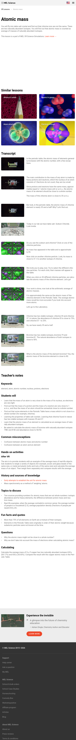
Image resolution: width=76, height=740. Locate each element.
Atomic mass (17, 9)
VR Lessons (5, 9)
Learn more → (50, 36)
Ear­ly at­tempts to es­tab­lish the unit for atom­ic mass (25, 480)
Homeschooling (8, 693)
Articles (5, 712)
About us (6, 729)
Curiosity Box (7, 698)
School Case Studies (10, 689)
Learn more (34, 634)
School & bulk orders (10, 684)
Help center (7, 662)
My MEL (5, 672)
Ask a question (8, 667)
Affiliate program (9, 707)
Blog (4, 717)
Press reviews (8, 734)
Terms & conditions (10, 738)
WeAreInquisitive (9, 703)
